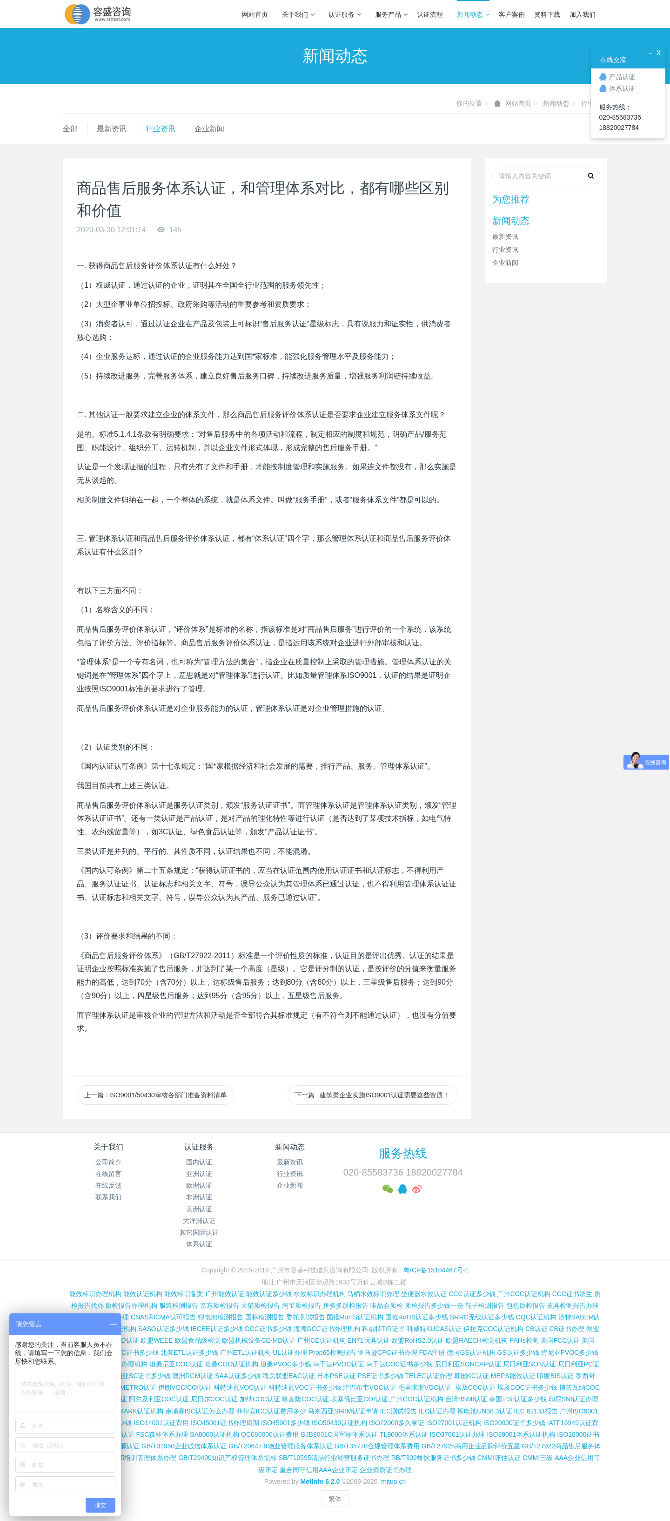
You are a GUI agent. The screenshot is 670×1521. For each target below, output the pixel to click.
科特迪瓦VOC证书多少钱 (304, 1387)
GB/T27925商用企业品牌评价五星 (471, 1446)
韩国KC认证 (471, 1375)
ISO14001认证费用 (161, 1422)
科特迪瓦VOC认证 (240, 1387)
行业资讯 (160, 129)
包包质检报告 (525, 1305)
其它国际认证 (199, 1232)
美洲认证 (199, 1209)
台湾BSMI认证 (466, 1399)
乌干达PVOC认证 (338, 1364)
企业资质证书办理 (386, 1470)
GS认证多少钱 (518, 1352)
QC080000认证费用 (270, 1434)
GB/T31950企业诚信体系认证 (184, 1446)
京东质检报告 (219, 1305)
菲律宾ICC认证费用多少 (271, 1411)
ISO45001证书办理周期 (225, 1422)
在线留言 (108, 1173)
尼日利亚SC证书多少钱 (136, 1375)
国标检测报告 (264, 1317)
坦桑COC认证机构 (231, 1364)
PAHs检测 (524, 1340)
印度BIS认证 (555, 1375)
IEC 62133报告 (535, 1411)
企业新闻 (209, 129)
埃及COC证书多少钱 (527, 1387)
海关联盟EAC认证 (288, 1375)
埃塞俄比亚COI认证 (359, 1399)
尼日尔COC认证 (214, 1399)
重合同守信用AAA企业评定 (319, 1470)
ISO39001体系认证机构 (521, 1434)
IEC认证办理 (437, 1411)
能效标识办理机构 (95, 1294)
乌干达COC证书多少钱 (399, 1364)
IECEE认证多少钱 (217, 1328)
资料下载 (547, 14)
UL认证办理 (290, 1352)
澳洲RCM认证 (192, 1375)
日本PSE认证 (336, 1375)
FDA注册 (432, 1352)
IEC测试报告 (398, 1411)
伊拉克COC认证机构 (493, 1328)
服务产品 (391, 14)
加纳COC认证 (260, 1399)
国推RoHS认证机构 (355, 1317)
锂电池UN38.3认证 (484, 1411)
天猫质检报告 (260, 1305)
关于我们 (298, 14)
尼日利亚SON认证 (529, 1364)
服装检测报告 (178, 1305)
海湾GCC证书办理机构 (327, 1328)
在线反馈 (108, 1185)
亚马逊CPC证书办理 (387, 1352)
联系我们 (108, 1197)
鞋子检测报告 (484, 1305)
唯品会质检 (386, 1305)
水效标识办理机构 (320, 1294)
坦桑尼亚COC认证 (176, 1364)
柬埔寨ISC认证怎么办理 (199, 1411)
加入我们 (583, 14)
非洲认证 (199, 1197)
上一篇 (155, 1095)
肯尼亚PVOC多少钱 (570, 1352)
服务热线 (403, 1153)
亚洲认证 (199, 1173)
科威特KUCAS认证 (434, 1328)
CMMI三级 (538, 1457)
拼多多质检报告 (345, 1305)
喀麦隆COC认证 (305, 1399)
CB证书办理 (566, 1328)
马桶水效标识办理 (373, 1294)
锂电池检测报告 (220, 1317)
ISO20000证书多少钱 (514, 1422)
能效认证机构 (142, 1294)
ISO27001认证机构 (454, 1422)
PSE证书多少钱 (380, 1375)
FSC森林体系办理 (162, 1434)
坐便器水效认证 (424, 1294)
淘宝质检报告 (301, 1305)
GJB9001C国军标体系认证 (339, 1434)
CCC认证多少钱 (472, 1294)
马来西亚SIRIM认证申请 (343, 1411)
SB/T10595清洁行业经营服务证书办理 (334, 1457)
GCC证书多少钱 (268, 1328)
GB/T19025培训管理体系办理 (134, 1457)
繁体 (335, 1498)
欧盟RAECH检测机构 (477, 1340)
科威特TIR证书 (383, 1328)
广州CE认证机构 (321, 1340)
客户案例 (512, 14)
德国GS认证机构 (471, 1352)
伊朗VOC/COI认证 (185, 1387)
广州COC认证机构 (416, 1399)
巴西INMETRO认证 (128, 1387)
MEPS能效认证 (513, 1375)
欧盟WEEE (157, 1340)
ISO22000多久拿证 (396, 1422)
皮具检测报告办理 (573, 1305)
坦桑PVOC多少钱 (285, 1364)
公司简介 (108, 1162)
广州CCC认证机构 (523, 1294)
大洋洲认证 (199, 1220)
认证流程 (430, 14)
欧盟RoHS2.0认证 (417, 1340)
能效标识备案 (183, 1294)
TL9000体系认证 (404, 1434)
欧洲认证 (199, 1185)
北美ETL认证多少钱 (189, 1352)
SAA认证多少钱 (238, 1375)
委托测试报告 (305, 1317)
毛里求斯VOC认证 (424, 1387)
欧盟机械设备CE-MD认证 (258, 1340)
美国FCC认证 (560, 1340)
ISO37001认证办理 (457, 1434)
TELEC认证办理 (428, 1375)
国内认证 (199, 1162)
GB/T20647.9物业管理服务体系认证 (280, 1446)
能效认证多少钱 (269, 1294)
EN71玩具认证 (369, 1340)
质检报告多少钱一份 (434, 1305)
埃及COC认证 (475, 1387)
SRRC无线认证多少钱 (482, 1317)
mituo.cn (393, 1481)
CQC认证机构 (536, 1317)
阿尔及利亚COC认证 (159, 1399)
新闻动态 (473, 14)
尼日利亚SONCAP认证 (468, 1364)
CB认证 (536, 1328)
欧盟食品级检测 (198, 1340)
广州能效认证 (224, 1294)
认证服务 (344, 14)
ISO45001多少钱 (285, 1422)
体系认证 (199, 1244)
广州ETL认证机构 (245, 1352)
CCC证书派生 (572, 1294)
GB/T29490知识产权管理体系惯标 (227, 1457)
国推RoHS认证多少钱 (416, 1317)
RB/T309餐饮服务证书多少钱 (433, 1457)
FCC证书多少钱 (136, 1352)
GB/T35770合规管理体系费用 (377, 1446)
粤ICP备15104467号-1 (436, 1270)
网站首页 (255, 14)
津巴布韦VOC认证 (370, 1387)
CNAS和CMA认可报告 (163, 1317)
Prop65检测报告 (332, 1352)
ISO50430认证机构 (339, 1422)
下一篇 (372, 1095)
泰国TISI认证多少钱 (518, 1399)
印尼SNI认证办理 (573, 1399)
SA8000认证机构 (214, 1434)
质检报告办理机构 (131, 1305)
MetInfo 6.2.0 (320, 1481)
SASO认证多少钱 (163, 1328)
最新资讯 (112, 129)
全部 (70, 129)
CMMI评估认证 (499, 1457)
